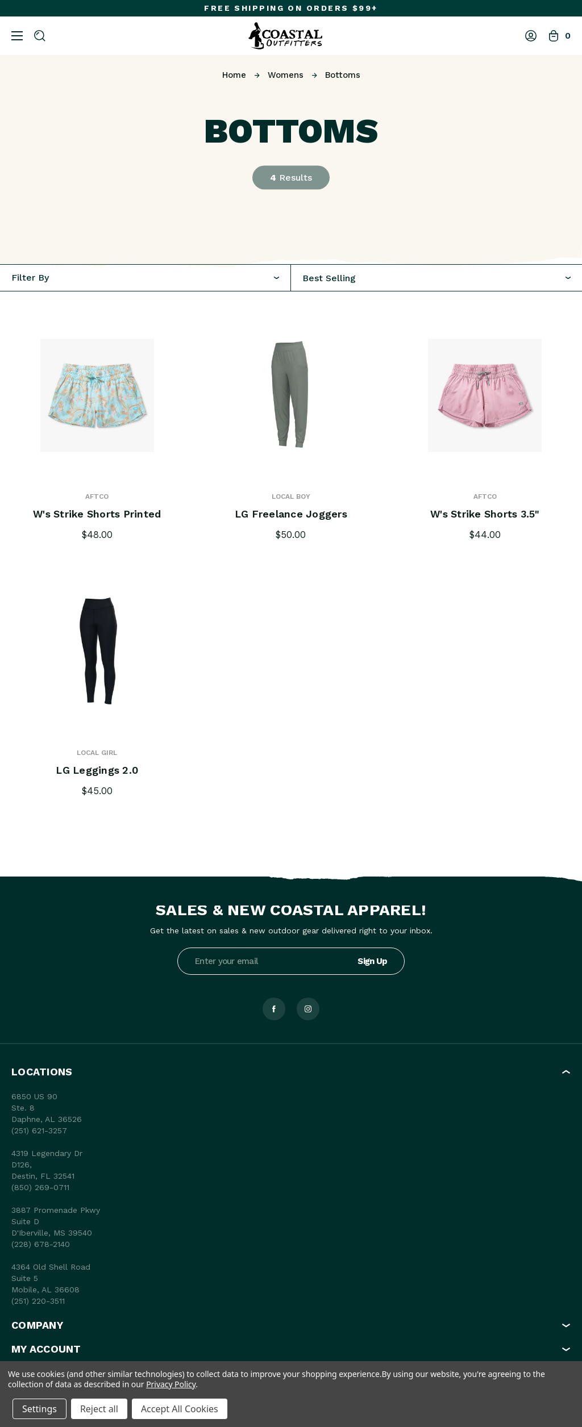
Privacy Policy (171, 1384)
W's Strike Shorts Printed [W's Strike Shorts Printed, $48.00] (97, 514)
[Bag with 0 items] (559, 35)
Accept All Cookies (179, 1409)
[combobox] (436, 278)
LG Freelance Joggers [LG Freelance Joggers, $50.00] (291, 514)
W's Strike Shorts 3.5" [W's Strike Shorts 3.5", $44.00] (485, 514)
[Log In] (531, 35)
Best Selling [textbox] (329, 278)
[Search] (39, 35)
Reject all (99, 1409)
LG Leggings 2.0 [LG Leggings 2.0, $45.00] (97, 770)
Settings (39, 1409)
